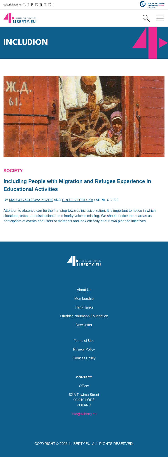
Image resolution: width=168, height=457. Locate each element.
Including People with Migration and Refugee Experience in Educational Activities (77, 185)
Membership (84, 298)
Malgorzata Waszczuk (31, 200)
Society (13, 170)
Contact (83, 377)
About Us (84, 289)
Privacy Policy (84, 349)
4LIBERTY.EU (79, 444)
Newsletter (84, 324)
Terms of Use (84, 340)
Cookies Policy (84, 358)
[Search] (146, 18)
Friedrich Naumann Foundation (84, 316)
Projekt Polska (77, 200)
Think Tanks (84, 307)
